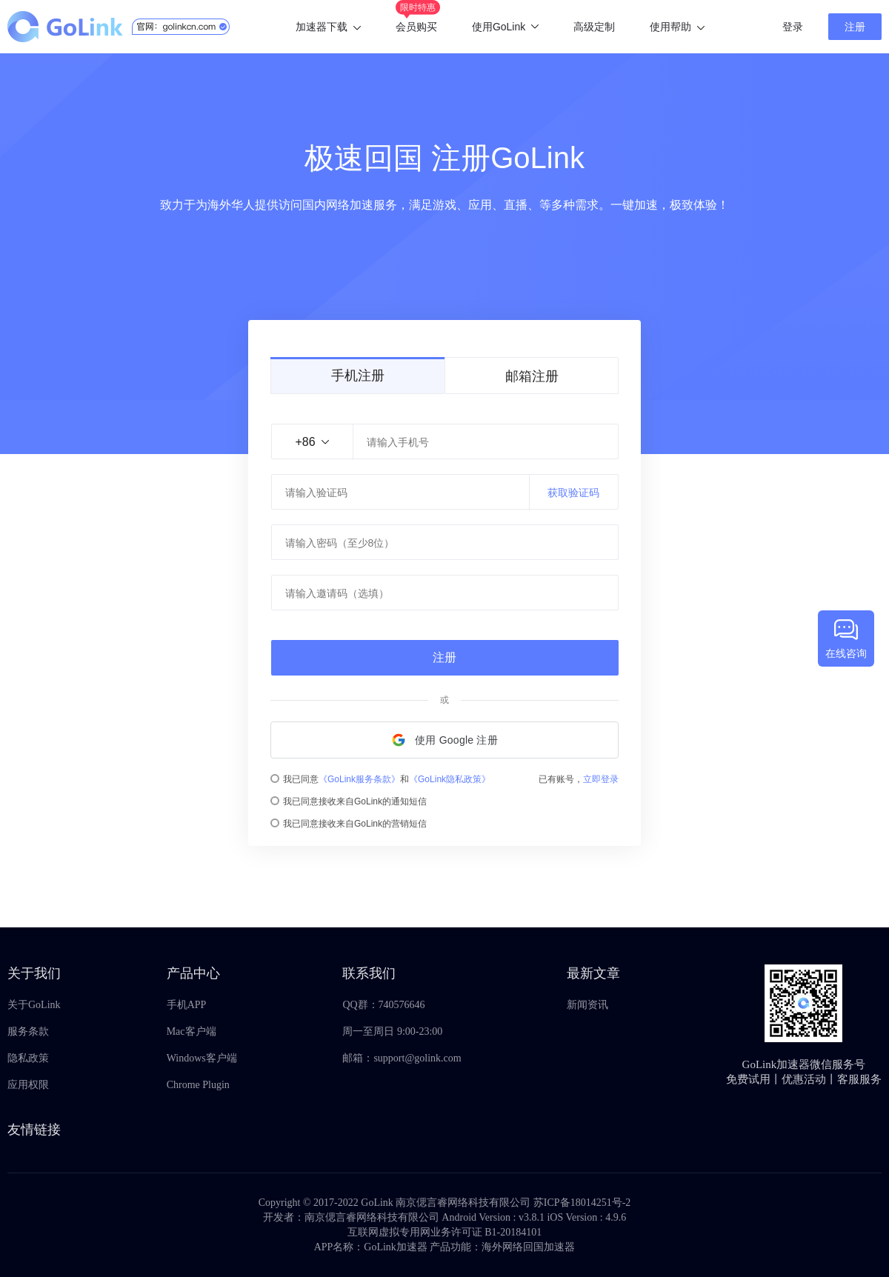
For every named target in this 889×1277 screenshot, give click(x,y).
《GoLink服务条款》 (359, 779)
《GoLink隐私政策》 (449, 779)
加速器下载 (328, 27)
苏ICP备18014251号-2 (581, 1202)
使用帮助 (677, 27)
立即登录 (601, 779)
